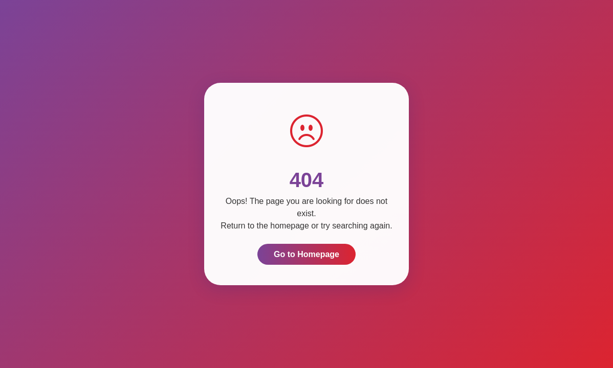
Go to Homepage (306, 254)
